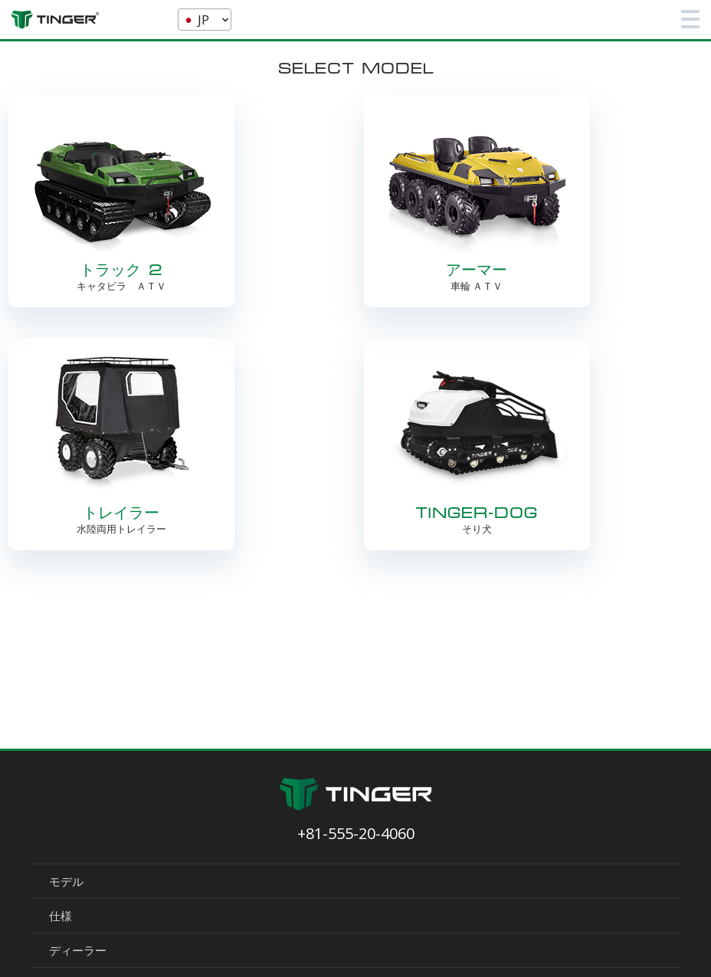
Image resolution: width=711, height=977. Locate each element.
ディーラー (77, 950)
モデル (66, 881)
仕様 (60, 915)
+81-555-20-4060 (355, 833)
